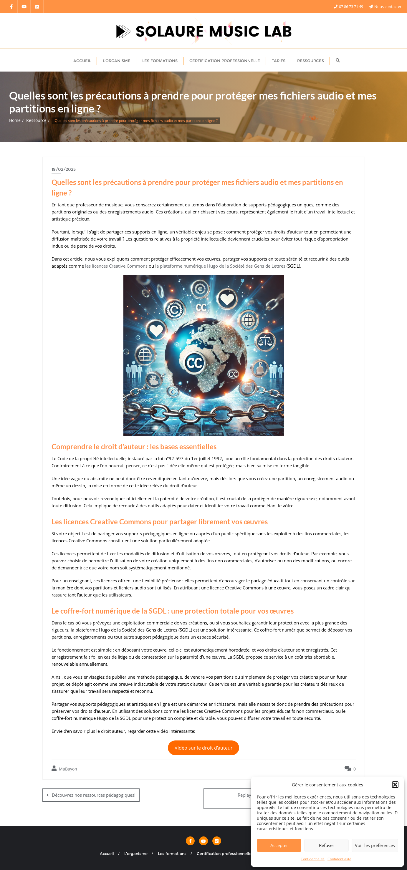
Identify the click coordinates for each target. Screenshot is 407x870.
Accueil (107, 853)
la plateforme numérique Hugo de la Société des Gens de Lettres (221, 266)
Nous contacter (385, 6)
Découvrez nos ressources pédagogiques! (93, 795)
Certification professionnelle (224, 853)
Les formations (172, 853)
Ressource (36, 120)
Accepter (279, 845)
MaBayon (64, 768)
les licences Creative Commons (116, 266)
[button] (395, 785)
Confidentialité (313, 858)
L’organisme (136, 853)
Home (15, 120)
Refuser (326, 845)
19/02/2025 (64, 169)
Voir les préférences (375, 845)
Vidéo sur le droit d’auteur (204, 748)
